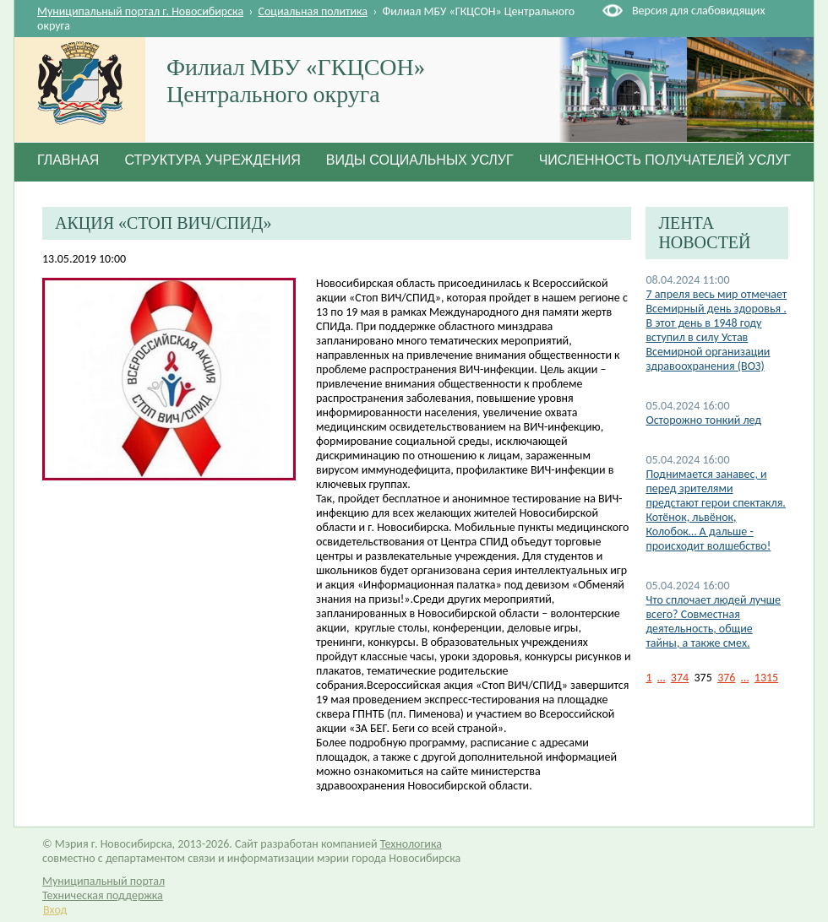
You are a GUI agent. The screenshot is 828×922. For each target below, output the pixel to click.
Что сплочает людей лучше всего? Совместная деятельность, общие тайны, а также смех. (713, 621)
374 (680, 677)
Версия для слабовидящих (698, 10)
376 (726, 677)
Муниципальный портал (103, 881)
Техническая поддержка (102, 895)
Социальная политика (313, 11)
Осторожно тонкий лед (703, 420)
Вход (55, 910)
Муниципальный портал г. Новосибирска (140, 11)
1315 (766, 677)
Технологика (411, 844)
